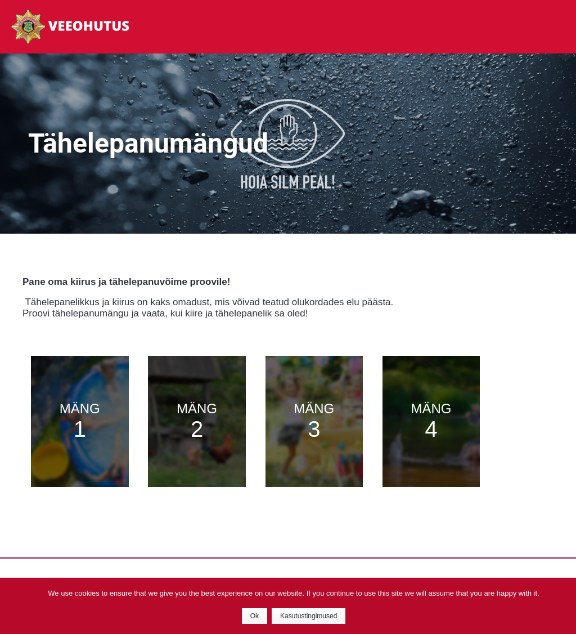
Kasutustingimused (308, 616)
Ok (254, 616)
